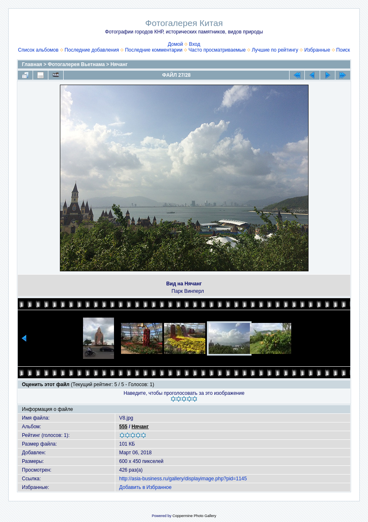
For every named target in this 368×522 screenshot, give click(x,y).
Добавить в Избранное (145, 487)
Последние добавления (91, 50)
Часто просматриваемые (217, 50)
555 (123, 426)
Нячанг (119, 64)
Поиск (343, 50)
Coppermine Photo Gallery (194, 516)
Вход (194, 44)
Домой (175, 44)
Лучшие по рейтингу (275, 50)
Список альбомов (38, 50)
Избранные (317, 50)
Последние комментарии (154, 50)
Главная (32, 64)
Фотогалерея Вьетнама (76, 64)
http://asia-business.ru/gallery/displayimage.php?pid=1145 (183, 479)
